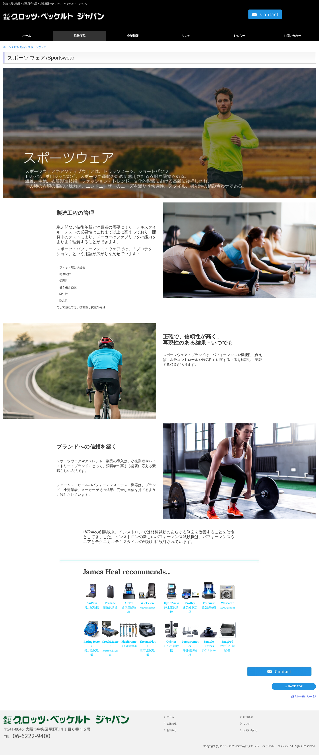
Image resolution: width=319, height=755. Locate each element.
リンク (186, 35)
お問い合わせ (292, 35)
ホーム (26, 35)
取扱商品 (80, 35)
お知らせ (239, 35)
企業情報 (133, 35)
